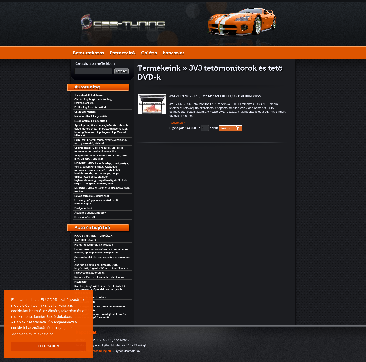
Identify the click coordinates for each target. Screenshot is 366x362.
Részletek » (177, 122)
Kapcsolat (173, 53)
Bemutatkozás (88, 53)
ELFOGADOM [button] (49, 346)
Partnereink (123, 53)
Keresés (121, 71)
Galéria (149, 53)
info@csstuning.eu (98, 351)
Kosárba (226, 128)
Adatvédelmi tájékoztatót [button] (32, 334)
